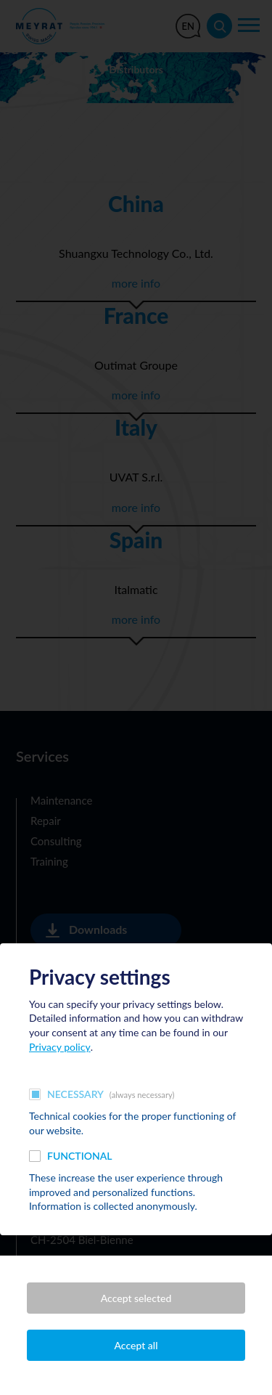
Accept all (136, 1345)
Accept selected (136, 1298)
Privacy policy (60, 1047)
